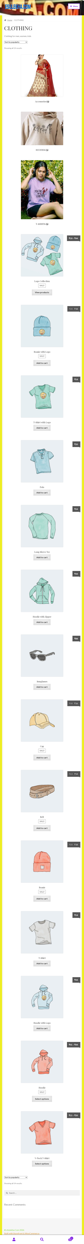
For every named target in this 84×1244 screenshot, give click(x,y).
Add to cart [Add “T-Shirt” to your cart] (42, 963)
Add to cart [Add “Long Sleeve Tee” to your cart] (42, 557)
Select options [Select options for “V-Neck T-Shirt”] (42, 1163)
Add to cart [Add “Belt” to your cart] (42, 828)
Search (42, 1239)
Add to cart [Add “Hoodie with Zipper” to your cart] (42, 622)
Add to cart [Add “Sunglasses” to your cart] (42, 687)
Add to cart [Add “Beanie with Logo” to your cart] (42, 363)
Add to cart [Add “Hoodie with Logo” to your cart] (42, 1028)
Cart (64, 1237)
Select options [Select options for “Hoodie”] (42, 1099)
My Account (14, 1239)
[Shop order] (15, 42)
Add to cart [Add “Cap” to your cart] (42, 757)
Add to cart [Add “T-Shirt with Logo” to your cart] (42, 427)
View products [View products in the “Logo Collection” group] (42, 292)
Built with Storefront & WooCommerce (21, 1233)
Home (9, 20)
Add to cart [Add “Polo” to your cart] (42, 492)
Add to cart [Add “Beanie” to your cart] (42, 898)
